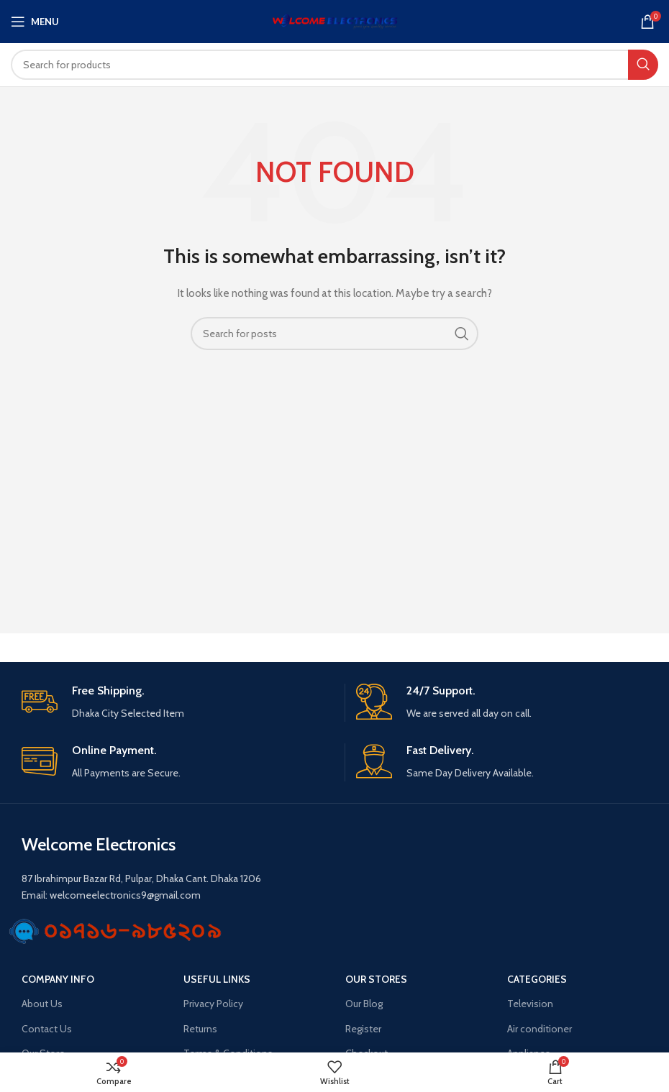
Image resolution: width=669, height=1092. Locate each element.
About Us (42, 1003)
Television (530, 1003)
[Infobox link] (178, 703)
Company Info (58, 979)
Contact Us (47, 1028)
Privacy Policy (213, 1003)
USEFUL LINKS (216, 979)
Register (363, 1028)
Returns (200, 1028)
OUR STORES (376, 979)
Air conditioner (539, 1028)
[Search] (334, 65)
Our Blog (364, 1003)
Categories (537, 979)
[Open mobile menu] (35, 21)
